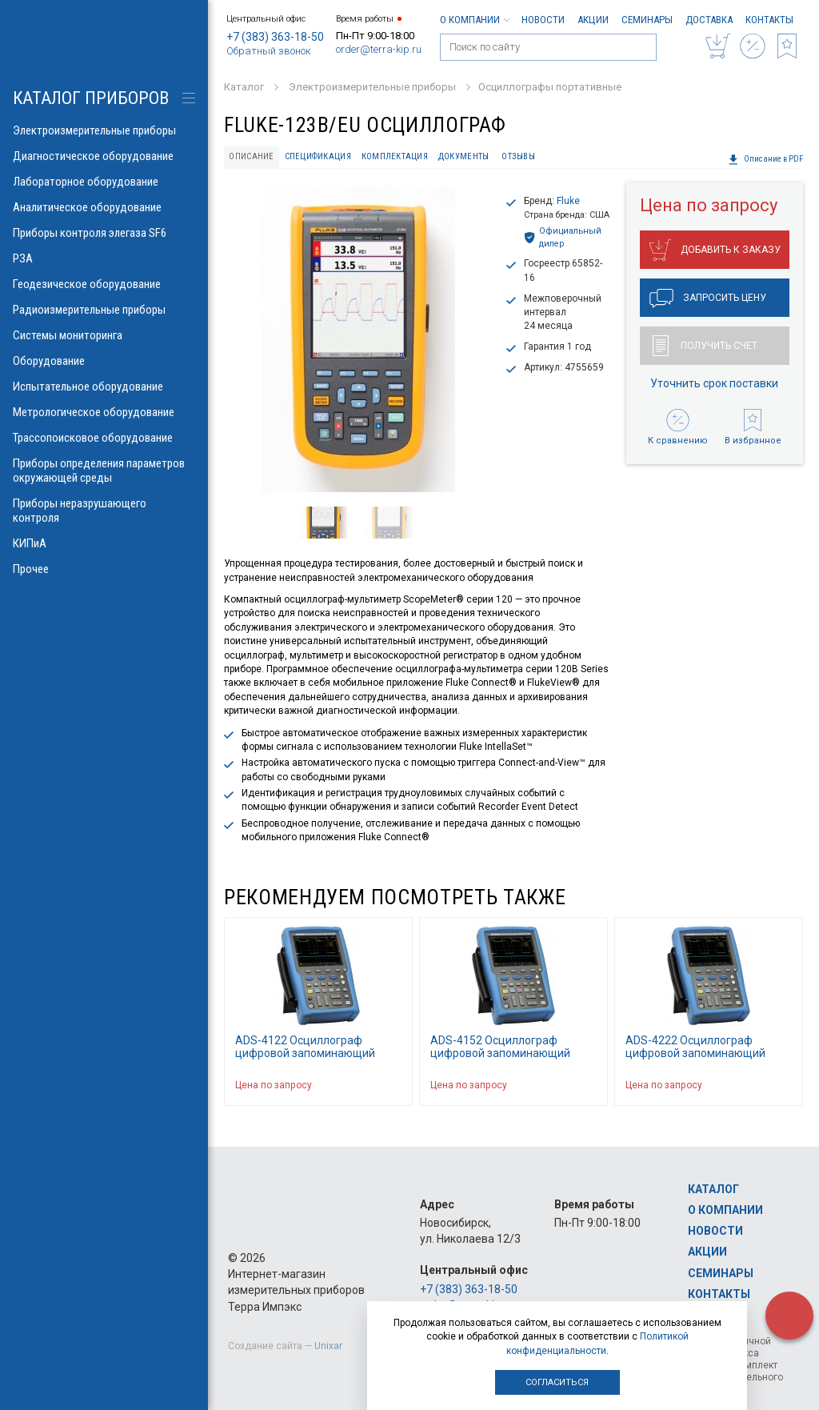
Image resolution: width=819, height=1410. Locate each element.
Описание (251, 156)
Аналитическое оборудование (104, 207)
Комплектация (395, 156)
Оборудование (104, 361)
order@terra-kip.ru (378, 49)
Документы (463, 156)
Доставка (709, 20)
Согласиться (557, 1382)
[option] (358, 339)
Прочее (104, 569)
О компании (474, 20)
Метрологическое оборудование (104, 412)
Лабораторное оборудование (104, 181)
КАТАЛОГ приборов (91, 98)
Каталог (713, 1189)
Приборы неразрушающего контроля (104, 510)
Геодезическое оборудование (104, 284)
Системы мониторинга (104, 335)
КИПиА (104, 543)
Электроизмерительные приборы (104, 130)
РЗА (104, 258)
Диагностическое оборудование (104, 156)
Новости (543, 20)
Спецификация (318, 156)
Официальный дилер (562, 237)
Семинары (647, 20)
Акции (593, 20)
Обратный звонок (268, 51)
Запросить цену (707, 298)
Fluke (568, 200)
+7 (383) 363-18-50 (275, 36)
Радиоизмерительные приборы (104, 309)
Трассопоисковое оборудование (104, 438)
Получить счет (705, 345)
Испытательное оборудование (104, 386)
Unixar (328, 1346)
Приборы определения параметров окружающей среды (104, 470)
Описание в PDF (765, 159)
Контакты (769, 20)
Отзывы (518, 156)
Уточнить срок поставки (714, 383)
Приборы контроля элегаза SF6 (104, 233)
